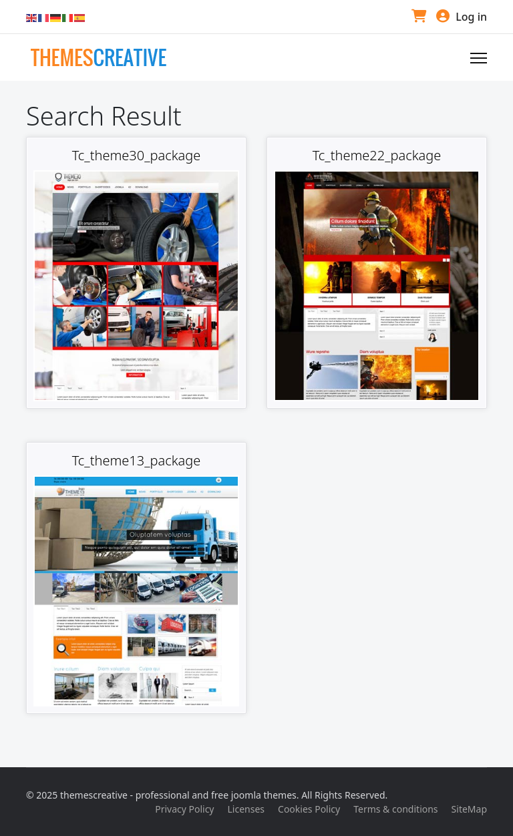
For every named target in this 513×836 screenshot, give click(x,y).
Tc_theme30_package (136, 155)
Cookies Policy (309, 809)
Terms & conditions (395, 809)
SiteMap (469, 809)
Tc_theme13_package (136, 460)
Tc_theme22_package (377, 155)
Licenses (246, 809)
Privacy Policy (184, 809)
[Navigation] (478, 58)
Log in (461, 16)
